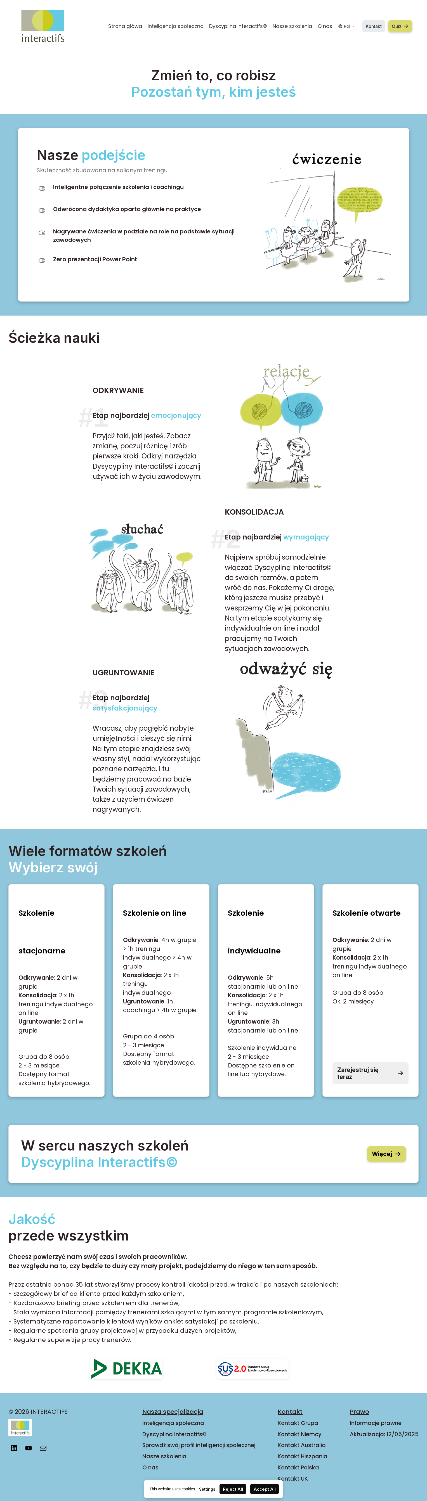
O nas (325, 26)
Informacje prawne (376, 1423)
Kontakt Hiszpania (302, 1456)
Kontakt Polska (298, 1467)
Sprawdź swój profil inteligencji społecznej (198, 1445)
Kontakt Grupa (298, 1423)
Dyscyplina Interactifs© (238, 26)
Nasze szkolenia (292, 26)
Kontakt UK (293, 1479)
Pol (346, 26)
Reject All (233, 1489)
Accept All (265, 1489)
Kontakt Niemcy (300, 1434)
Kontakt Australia (302, 1445)
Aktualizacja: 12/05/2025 (384, 1434)
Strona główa (125, 26)
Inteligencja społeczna (176, 26)
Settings (207, 1489)
